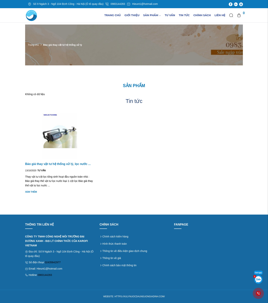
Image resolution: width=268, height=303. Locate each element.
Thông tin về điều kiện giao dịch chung (124, 250)
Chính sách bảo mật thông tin (119, 265)
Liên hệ (220, 15)
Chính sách (202, 15)
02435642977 (53, 262)
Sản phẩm (152, 15)
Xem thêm (31, 192)
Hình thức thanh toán (114, 243)
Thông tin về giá (111, 258)
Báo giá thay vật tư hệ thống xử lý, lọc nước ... (58, 164)
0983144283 (44, 274)
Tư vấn (170, 15)
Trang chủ (112, 15)
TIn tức (184, 15)
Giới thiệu (132, 15)
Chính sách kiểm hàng (115, 236)
